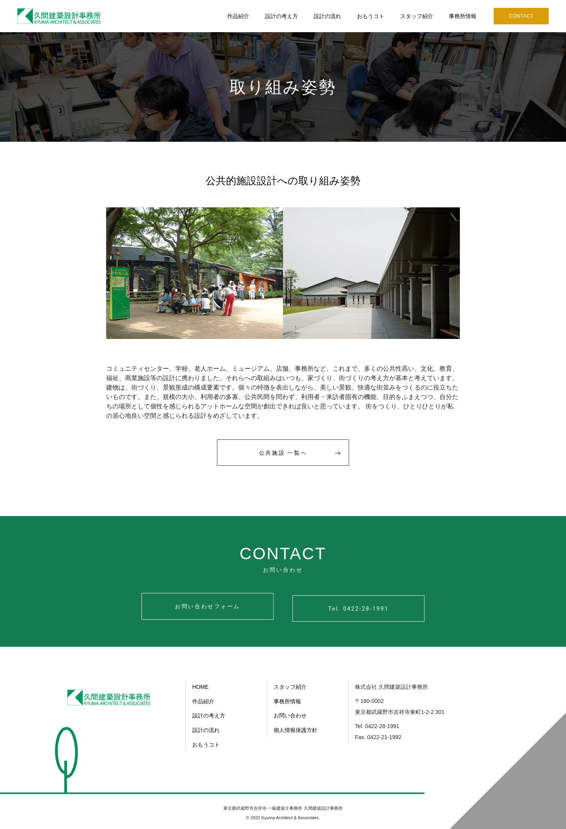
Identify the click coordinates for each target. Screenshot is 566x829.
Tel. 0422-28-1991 (363, 608)
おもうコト (370, 16)
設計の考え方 (281, 16)
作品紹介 (238, 16)
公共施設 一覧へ (301, 453)
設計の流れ (327, 16)
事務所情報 (462, 16)
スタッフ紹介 (416, 16)
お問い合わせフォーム (202, 608)
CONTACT (521, 16)
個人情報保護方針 (296, 729)
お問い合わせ (290, 715)
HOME (200, 687)
